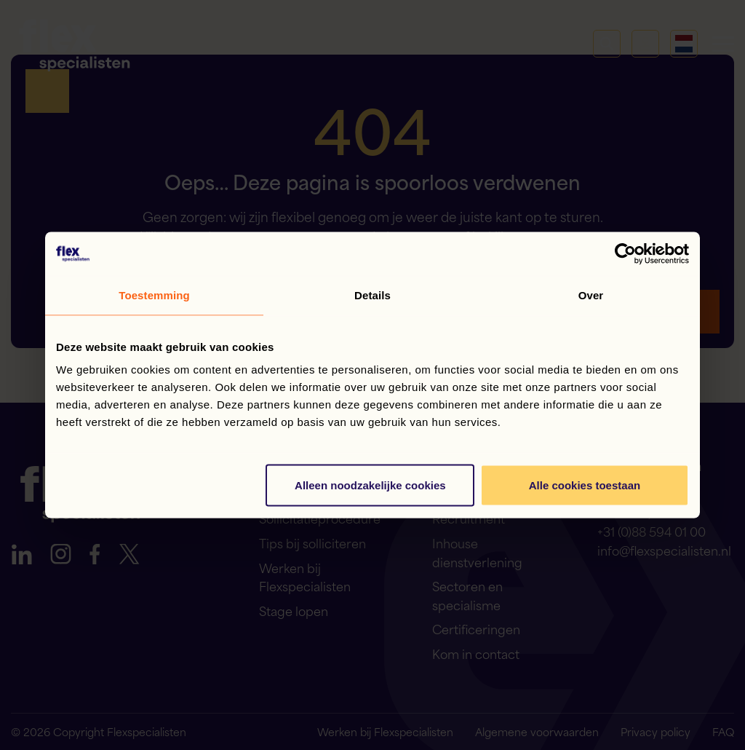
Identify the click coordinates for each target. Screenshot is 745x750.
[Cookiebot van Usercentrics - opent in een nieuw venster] (625, 254)
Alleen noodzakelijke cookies (370, 485)
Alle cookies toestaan (584, 485)
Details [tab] (372, 295)
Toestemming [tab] (154, 295)
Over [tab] (591, 295)
